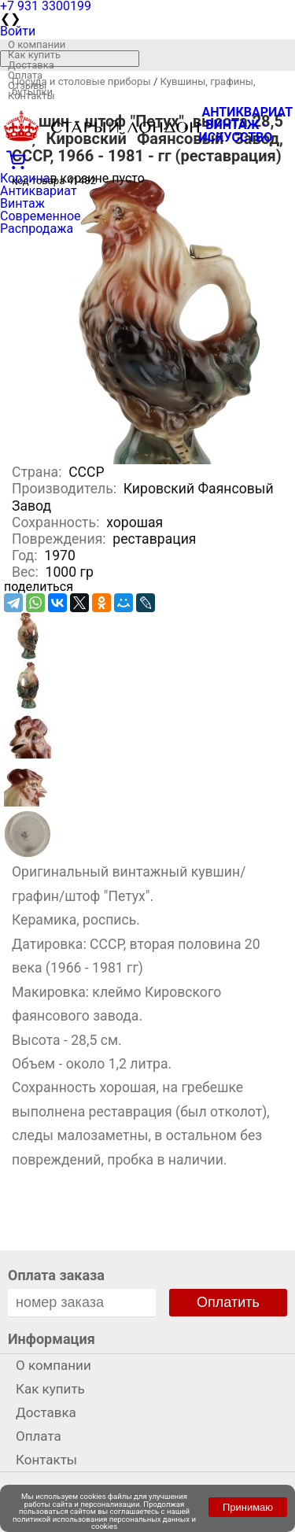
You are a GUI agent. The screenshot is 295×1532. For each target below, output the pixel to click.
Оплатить (228, 1302)
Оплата (25, 75)
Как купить (34, 55)
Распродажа (36, 228)
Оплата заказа (56, 1275)
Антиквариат (38, 190)
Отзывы (27, 85)
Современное (40, 216)
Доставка (31, 65)
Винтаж (22, 203)
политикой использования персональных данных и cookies (104, 1523)
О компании (36, 44)
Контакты (31, 96)
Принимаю (248, 1507)
